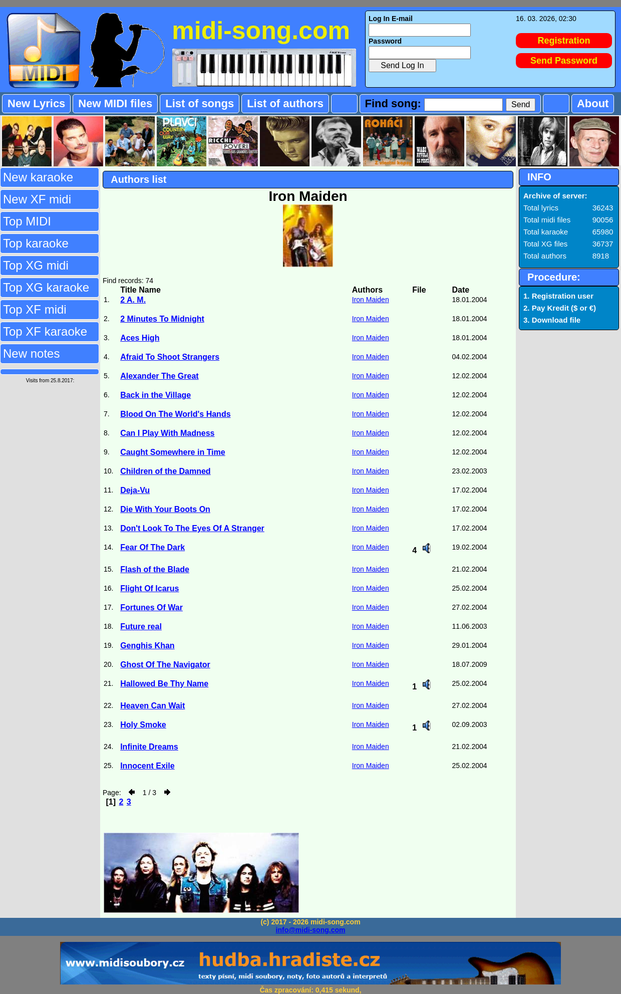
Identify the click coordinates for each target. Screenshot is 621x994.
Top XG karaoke (46, 287)
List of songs (199, 103)
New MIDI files (115, 103)
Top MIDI (27, 221)
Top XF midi (35, 309)
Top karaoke (36, 243)
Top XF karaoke (45, 331)
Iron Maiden (370, 300)
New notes (31, 353)
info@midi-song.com (311, 930)
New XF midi (37, 199)
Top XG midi (36, 265)
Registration (564, 41)
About (593, 103)
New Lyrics (36, 103)
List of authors (285, 103)
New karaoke (38, 177)
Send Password (563, 61)
